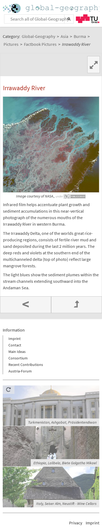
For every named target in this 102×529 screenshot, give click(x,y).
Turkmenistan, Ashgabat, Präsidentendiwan (62, 422)
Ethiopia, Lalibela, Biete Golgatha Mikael (65, 462)
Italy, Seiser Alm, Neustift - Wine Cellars (66, 503)
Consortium (18, 358)
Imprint (14, 338)
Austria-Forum (20, 371)
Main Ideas (17, 351)
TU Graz (87, 18)
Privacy (75, 522)
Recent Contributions (25, 364)
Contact (14, 345)
